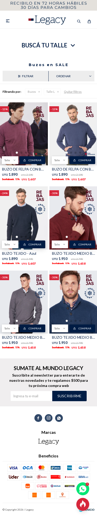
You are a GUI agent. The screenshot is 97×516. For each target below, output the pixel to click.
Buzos (32, 91)
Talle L (50, 91)
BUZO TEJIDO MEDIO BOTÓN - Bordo (73, 253)
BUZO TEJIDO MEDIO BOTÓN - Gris (23, 337)
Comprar (34, 160)
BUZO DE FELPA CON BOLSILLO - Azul (73, 169)
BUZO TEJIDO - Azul (19, 253)
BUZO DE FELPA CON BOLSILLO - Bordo (23, 169)
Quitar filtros (73, 92)
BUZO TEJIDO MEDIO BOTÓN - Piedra (73, 337)
